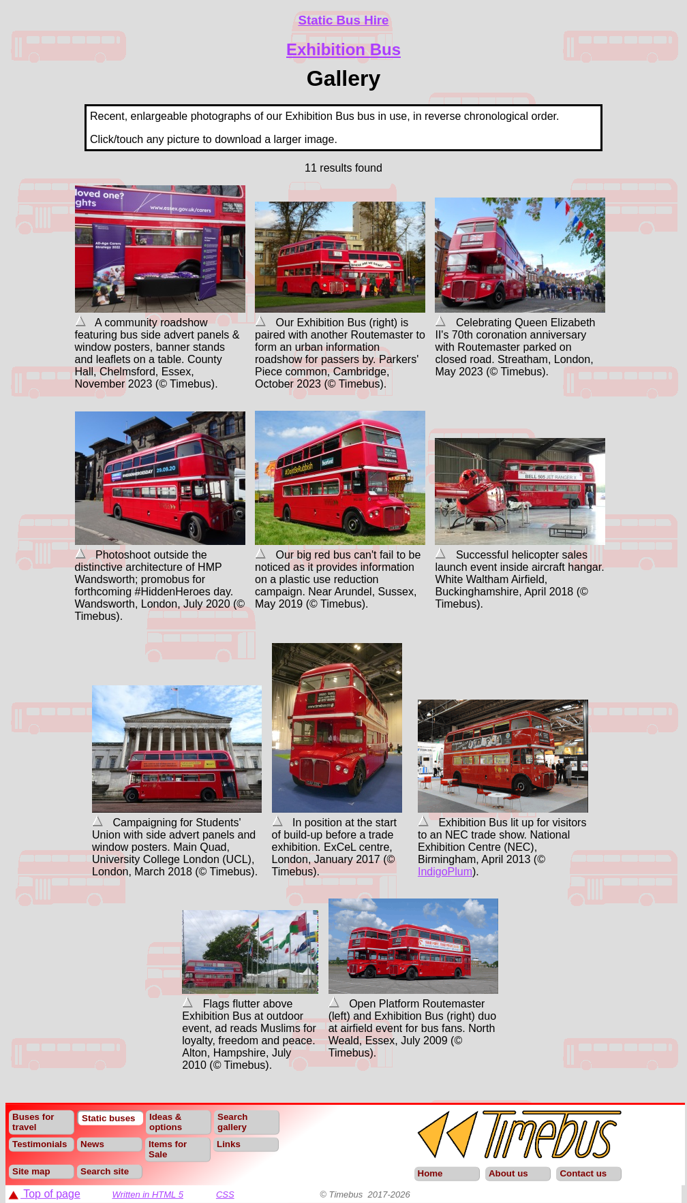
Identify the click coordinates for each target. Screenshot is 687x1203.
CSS (225, 1194)
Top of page (44, 1194)
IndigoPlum (445, 871)
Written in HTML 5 (147, 1194)
